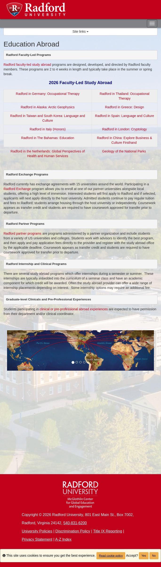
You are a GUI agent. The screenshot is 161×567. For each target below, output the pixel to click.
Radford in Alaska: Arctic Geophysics (48, 107)
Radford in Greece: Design (124, 107)
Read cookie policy (111, 555)
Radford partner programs (22, 233)
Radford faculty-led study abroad (27, 64)
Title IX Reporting (107, 531)
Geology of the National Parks (124, 151)
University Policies (37, 531)
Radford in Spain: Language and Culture (124, 116)
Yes (143, 555)
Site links (80, 31)
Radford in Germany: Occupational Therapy (48, 94)
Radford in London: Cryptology (124, 129)
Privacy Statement (37, 539)
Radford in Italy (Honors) (48, 129)
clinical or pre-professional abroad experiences (74, 309)
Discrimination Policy (72, 531)
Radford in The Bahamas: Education (47, 138)
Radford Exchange (17, 189)
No (154, 555)
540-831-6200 (75, 523)
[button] (18, 350)
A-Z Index (63, 539)
